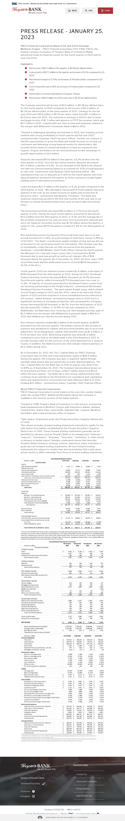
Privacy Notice (83, 788)
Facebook (28, 791)
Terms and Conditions (86, 781)
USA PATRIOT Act (84, 796)
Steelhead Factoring (33, 784)
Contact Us (81, 774)
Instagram (28, 796)
